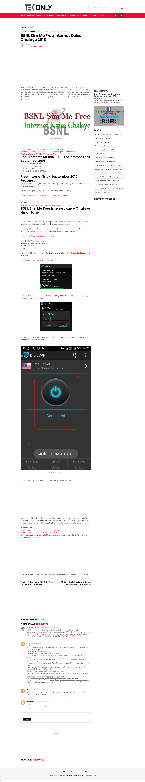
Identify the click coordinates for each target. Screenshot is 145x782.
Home (23, 16)
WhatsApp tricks (105, 188)
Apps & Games (99, 138)
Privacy (78, 772)
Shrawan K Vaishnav (34, 628)
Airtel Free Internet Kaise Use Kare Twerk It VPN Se (40, 532)
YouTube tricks (108, 192)
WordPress (98, 192)
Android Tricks (107, 134)
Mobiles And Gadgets (101, 177)
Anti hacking (117, 134)
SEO (119, 181)
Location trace (117, 169)
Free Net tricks (27, 27)
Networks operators (116, 177)
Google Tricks (99, 169)
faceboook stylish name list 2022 (105, 161)
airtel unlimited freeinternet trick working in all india (40, 530)
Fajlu (28, 643)
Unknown (30, 690)
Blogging (108, 138)
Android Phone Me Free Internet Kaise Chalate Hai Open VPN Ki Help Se (48, 151)
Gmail (119, 165)
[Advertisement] (56, 69)
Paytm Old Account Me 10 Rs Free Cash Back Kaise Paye (37, 583)
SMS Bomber (99, 184)
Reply (28, 639)
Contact (65, 772)
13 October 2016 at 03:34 (38, 643)
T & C (72, 772)
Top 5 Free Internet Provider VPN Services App (38, 154)
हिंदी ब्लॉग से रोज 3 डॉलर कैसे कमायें (69, 636)
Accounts (98, 134)
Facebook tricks (100, 154)
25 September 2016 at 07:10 (50, 628)
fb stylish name (99, 165)
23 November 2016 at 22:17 (41, 690)
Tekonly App (109, 184)
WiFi (114, 188)
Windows (120, 188)
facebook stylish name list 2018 (104, 146)
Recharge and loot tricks (102, 181)
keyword (108, 169)
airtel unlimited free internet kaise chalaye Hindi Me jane (42, 149)
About (57, 772)
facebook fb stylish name (103, 142)
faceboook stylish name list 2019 (105, 157)
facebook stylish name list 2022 (104, 150)
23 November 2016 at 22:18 (41, 701)
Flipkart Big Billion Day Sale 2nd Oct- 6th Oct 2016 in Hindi (76, 583)
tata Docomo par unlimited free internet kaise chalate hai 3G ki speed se (48, 205)
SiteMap (86, 772)
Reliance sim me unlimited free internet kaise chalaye (50, 203)
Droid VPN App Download (40, 236)
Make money (99, 173)
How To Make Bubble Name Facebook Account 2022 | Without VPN (107, 96)
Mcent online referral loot (113, 173)
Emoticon (27, 719)
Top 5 (96, 188)
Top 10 (117, 184)
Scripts (114, 181)
